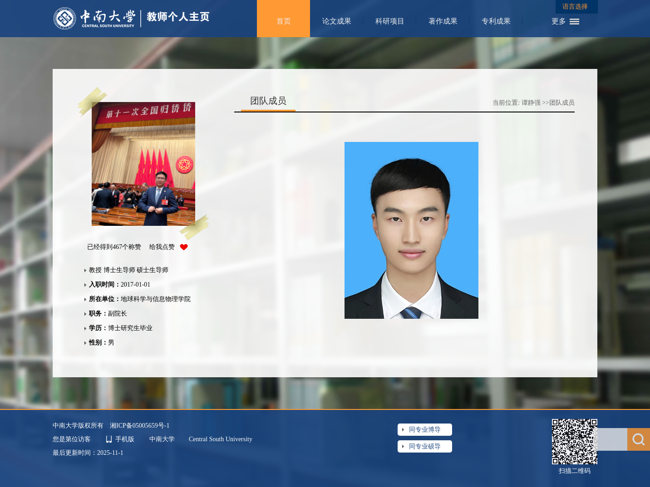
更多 (559, 21)
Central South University (220, 439)
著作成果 (443, 21)
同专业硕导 (425, 446)
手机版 (124, 439)
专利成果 (496, 21)
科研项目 (389, 21)
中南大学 (163, 439)
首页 (283, 21)
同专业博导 (425, 429)
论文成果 (336, 21)
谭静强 (531, 102)
